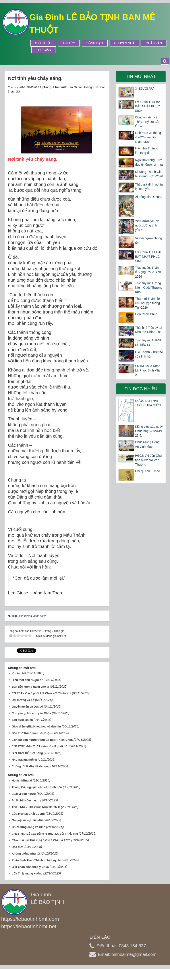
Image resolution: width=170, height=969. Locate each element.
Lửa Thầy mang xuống (27, 873)
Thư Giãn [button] (43, 50)
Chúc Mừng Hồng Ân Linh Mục (147, 444)
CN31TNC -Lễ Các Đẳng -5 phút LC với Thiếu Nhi (45, 833)
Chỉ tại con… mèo (147, 471)
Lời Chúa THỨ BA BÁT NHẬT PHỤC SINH (147, 106)
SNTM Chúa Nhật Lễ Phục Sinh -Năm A (148, 370)
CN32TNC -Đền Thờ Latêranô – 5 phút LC (40, 746)
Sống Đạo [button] (94, 43)
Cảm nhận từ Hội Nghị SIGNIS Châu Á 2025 (41, 840)
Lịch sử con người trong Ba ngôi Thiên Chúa (42, 739)
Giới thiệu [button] (43, 43)
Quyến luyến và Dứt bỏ (27, 706)
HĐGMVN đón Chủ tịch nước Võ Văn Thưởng (148, 460)
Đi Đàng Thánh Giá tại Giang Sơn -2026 (149, 174)
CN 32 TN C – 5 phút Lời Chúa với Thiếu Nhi (41, 693)
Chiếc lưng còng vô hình (28, 827)
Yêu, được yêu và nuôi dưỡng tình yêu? (147, 225)
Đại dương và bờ (23, 700)
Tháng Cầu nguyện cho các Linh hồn (37, 787)
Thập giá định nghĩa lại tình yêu (149, 187)
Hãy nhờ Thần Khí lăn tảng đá (147, 151)
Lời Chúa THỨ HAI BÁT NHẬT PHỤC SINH (148, 256)
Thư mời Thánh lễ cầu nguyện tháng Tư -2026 (147, 303)
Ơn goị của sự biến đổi (27, 820)
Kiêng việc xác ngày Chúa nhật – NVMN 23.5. (149, 431)
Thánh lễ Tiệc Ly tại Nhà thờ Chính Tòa (148, 330)
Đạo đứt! (18, 847)
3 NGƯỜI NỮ (144, 88)
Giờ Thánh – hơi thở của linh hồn (149, 354)
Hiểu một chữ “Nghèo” (27, 680)
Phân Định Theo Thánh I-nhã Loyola (36, 860)
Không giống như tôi (26, 853)
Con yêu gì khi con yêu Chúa (31, 713)
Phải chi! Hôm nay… (25, 800)
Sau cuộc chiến (22, 719)
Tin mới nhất (141, 76)
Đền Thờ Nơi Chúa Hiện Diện (31, 733)
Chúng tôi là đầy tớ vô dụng (31, 766)
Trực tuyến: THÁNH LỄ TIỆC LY (148, 342)
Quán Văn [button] (154, 43)
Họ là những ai (22, 780)
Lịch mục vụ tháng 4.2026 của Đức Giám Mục (148, 137)
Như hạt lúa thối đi (24, 759)
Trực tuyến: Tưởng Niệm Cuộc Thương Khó (148, 287)
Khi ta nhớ (19, 673)
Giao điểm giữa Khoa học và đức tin (36, 726)
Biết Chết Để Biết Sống (27, 753)
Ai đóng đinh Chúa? (148, 197)
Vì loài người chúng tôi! (148, 240)
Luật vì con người (24, 793)
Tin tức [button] (69, 43)
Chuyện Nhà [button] (124, 43)
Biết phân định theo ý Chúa (30, 866)
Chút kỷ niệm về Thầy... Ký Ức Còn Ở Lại (147, 122)
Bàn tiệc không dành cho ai (30, 686)
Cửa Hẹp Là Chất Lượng (28, 813)
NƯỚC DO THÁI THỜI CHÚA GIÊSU (148, 403)
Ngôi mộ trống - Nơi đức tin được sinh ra (149, 162)
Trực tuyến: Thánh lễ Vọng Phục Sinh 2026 (148, 272)
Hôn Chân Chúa (146, 314)
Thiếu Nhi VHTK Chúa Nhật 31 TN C (36, 807)
